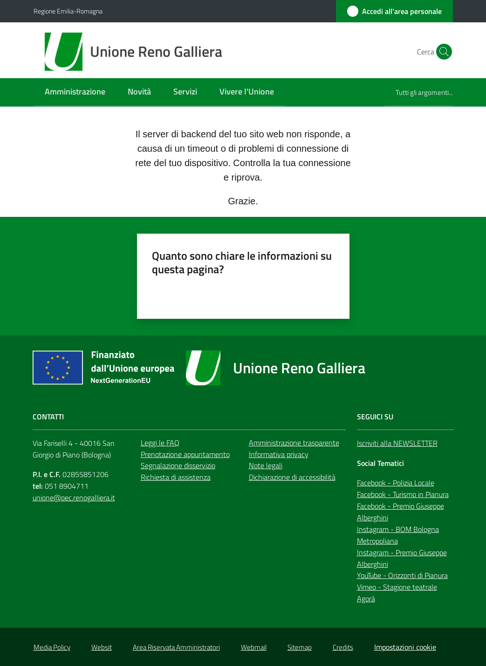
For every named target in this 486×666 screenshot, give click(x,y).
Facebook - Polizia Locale (395, 482)
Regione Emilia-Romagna (68, 11)
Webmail (254, 647)
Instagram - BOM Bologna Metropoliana (398, 535)
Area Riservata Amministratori (176, 647)
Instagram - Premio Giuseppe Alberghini (402, 558)
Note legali (265, 465)
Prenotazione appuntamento (185, 454)
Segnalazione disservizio (178, 465)
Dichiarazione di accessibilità (292, 477)
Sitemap (299, 647)
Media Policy (52, 647)
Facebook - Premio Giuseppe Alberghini (400, 511)
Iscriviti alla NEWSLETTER (397, 443)
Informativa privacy (278, 454)
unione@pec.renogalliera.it (74, 497)
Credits (343, 647)
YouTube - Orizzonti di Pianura (402, 575)
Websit (101, 647)
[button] (442, 51)
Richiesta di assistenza (176, 477)
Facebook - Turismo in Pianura (403, 494)
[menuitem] (75, 92)
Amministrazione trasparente (294, 442)
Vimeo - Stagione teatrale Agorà (397, 592)
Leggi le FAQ (160, 442)
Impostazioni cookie (405, 647)
